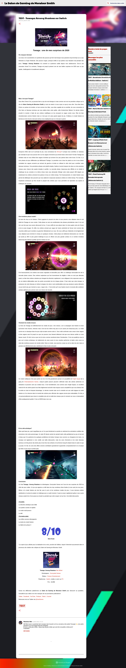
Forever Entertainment (53, 576)
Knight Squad (76, 379)
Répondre (26, 631)
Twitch (44, 596)
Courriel (49, 596)
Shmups (59, 151)
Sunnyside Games (55, 573)
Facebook (26, 596)
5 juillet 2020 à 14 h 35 (38, 621)
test (22, 605)
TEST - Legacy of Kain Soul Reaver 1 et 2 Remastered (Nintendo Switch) (97, 143)
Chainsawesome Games (31, 381)
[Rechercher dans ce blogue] (116, 3)
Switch (48, 579)
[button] (20, 24)
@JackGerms (39, 599)
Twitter (20, 596)
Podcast (38, 596)
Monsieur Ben (27, 621)
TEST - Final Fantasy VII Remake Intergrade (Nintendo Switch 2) (96, 177)
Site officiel (59, 570)
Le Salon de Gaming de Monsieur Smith (29, 3)
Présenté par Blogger (63, 662)
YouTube (32, 596)
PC (62, 579)
